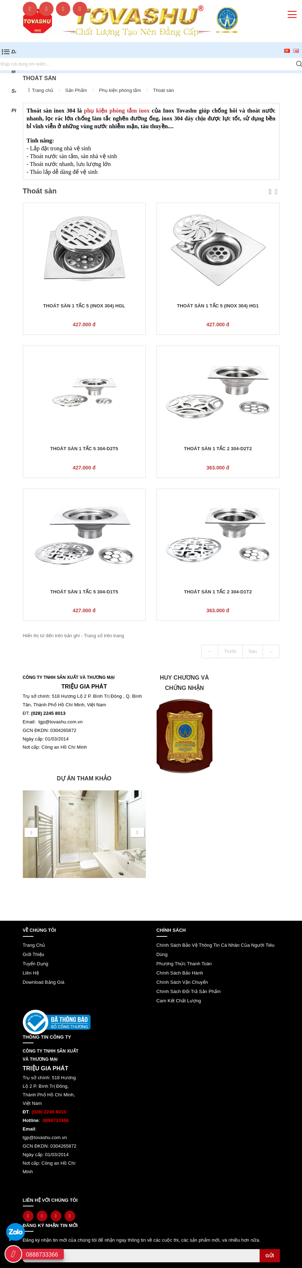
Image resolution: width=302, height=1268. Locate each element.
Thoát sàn (163, 90)
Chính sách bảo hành (180, 973)
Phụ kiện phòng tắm (120, 90)
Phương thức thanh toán (184, 963)
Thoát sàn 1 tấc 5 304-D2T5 (84, 448)
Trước (230, 651)
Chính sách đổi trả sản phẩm (189, 991)
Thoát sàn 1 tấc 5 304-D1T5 (84, 591)
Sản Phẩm (76, 90)
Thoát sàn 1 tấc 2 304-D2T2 (218, 448)
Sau (253, 651)
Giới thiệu (34, 954)
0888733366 (42, 1255)
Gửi (269, 1255)
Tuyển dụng (35, 963)
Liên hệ (31, 973)
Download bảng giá (44, 982)
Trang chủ (42, 90)
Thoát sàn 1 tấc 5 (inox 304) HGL (84, 305)
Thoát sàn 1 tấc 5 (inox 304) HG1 (218, 305)
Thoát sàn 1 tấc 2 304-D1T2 (218, 591)
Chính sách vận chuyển (182, 982)
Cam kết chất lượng (179, 1000)
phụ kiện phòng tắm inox (116, 111)
